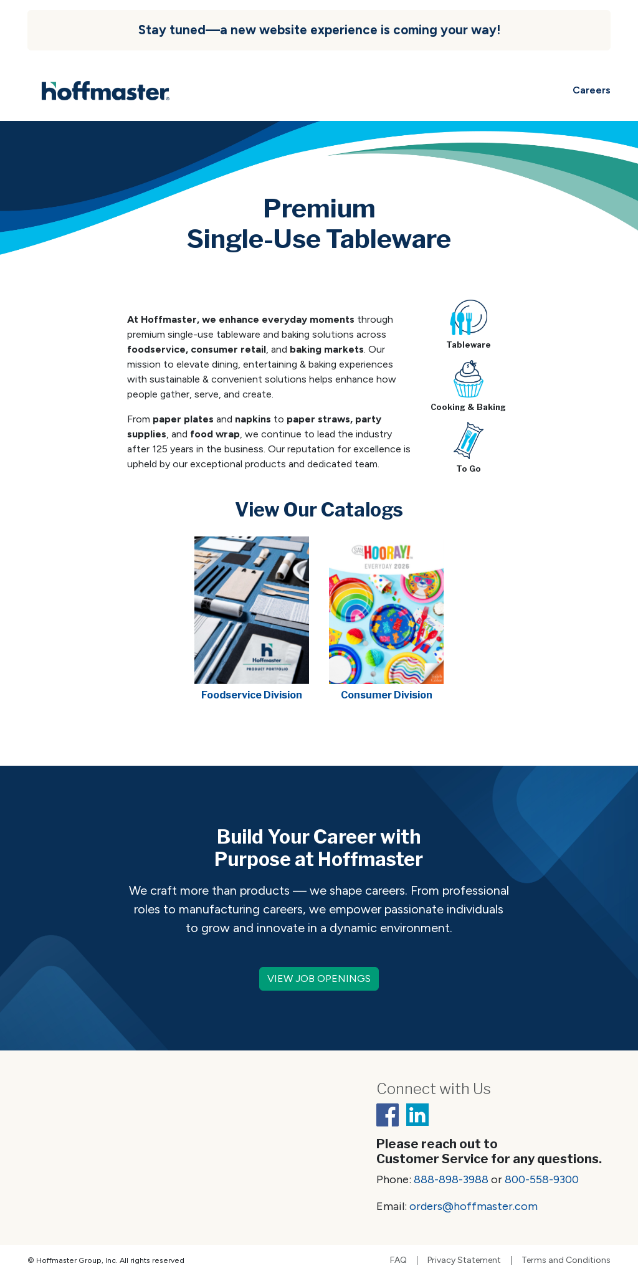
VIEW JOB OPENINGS (319, 978)
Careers (592, 90)
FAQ (398, 1260)
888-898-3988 (451, 1179)
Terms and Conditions (566, 1260)
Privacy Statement (464, 1260)
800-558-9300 (542, 1179)
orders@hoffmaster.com (473, 1206)
